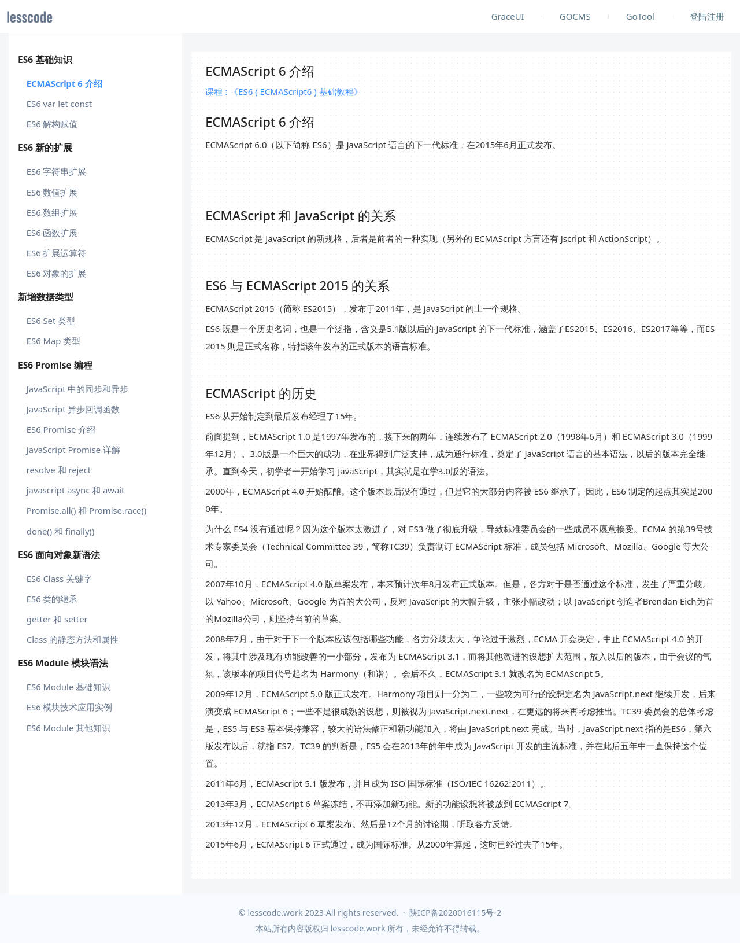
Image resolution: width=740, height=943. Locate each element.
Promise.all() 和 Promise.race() (87, 510)
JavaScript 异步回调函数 (73, 409)
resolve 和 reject (59, 470)
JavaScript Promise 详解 (73, 449)
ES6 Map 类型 (53, 341)
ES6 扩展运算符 (57, 253)
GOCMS (575, 16)
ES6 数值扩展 (52, 192)
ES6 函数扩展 (52, 232)
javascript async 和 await (76, 490)
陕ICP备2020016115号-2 (455, 912)
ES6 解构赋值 (52, 124)
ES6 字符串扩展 (57, 171)
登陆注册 (707, 16)
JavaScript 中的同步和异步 (78, 389)
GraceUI (507, 16)
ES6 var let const (59, 103)
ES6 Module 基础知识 (68, 686)
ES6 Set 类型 (51, 320)
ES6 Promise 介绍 (61, 429)
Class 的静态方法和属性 (73, 639)
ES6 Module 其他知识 (68, 728)
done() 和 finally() (61, 531)
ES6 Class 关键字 (59, 578)
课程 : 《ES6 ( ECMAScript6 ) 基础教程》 (283, 91)
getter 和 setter (57, 619)
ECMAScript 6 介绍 (64, 83)
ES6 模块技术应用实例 (70, 707)
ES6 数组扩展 (52, 212)
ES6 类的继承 (52, 599)
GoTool (640, 16)
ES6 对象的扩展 (57, 273)
